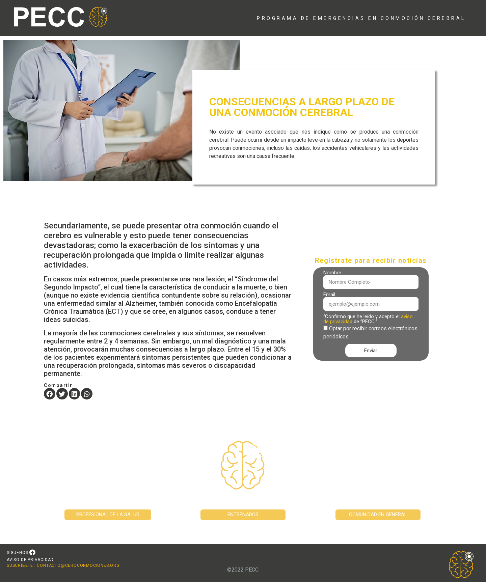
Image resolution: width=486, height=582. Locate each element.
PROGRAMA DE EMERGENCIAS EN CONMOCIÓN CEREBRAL (361, 18)
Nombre (332, 272)
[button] (49, 393)
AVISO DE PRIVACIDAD (30, 559)
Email (329, 294)
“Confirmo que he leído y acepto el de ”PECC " (368, 319)
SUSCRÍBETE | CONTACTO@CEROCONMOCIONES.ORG (63, 565)
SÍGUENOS (17, 552)
